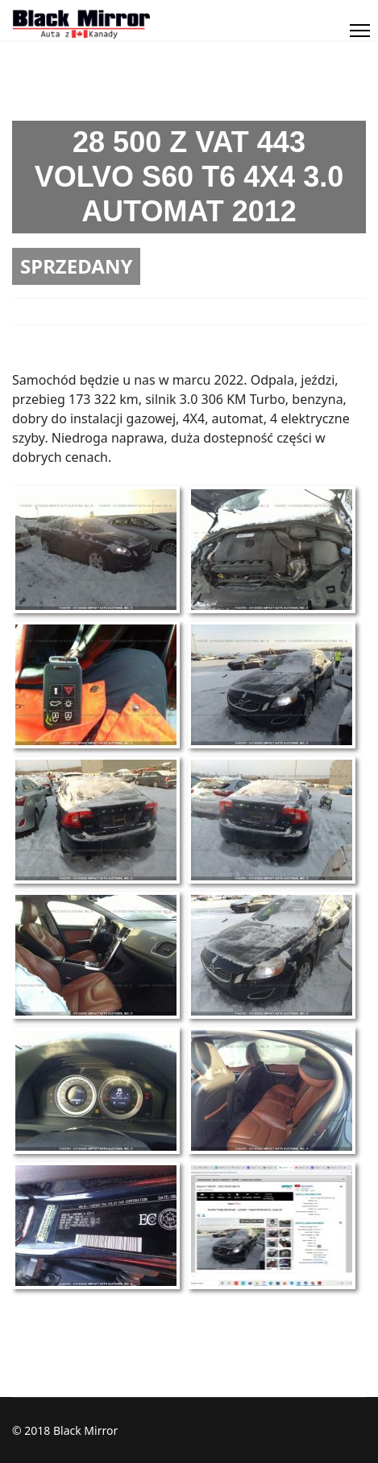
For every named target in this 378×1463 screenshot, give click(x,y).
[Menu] (360, 30)
